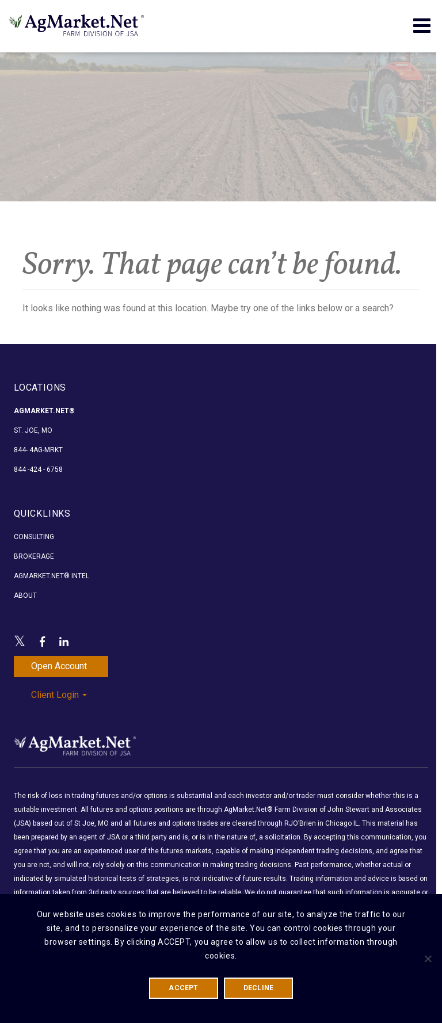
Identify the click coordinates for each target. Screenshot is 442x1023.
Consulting (34, 537)
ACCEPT (183, 988)
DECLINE (258, 988)
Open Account (59, 666)
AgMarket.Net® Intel (51, 576)
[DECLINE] (427, 958)
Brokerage (34, 556)
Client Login (59, 694)
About (25, 595)
